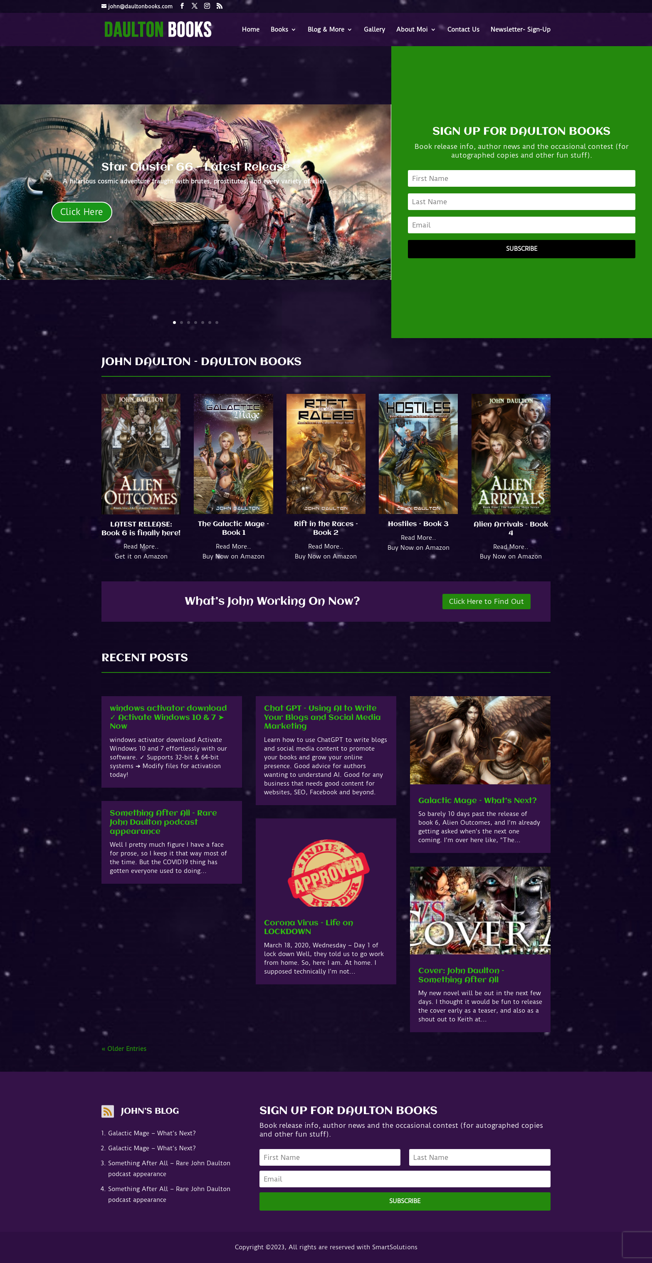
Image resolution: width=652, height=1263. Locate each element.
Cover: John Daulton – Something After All (461, 975)
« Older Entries (123, 1049)
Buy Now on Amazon (233, 556)
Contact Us (463, 30)
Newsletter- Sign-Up (521, 30)
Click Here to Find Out (486, 601)
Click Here (81, 212)
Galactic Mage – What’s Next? (477, 801)
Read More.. (141, 546)
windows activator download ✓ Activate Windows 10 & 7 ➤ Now (168, 717)
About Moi (412, 30)
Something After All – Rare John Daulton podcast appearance (163, 822)
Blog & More (326, 30)
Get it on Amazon (141, 556)
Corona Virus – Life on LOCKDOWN (308, 928)
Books (279, 30)
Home (250, 30)
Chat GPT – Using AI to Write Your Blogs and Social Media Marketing (322, 717)
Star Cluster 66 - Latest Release (195, 167)
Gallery (374, 30)
